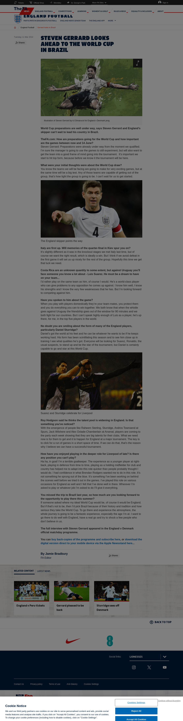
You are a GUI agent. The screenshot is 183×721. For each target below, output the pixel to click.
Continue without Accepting (169, 701)
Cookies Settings (136, 703)
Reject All (136, 711)
